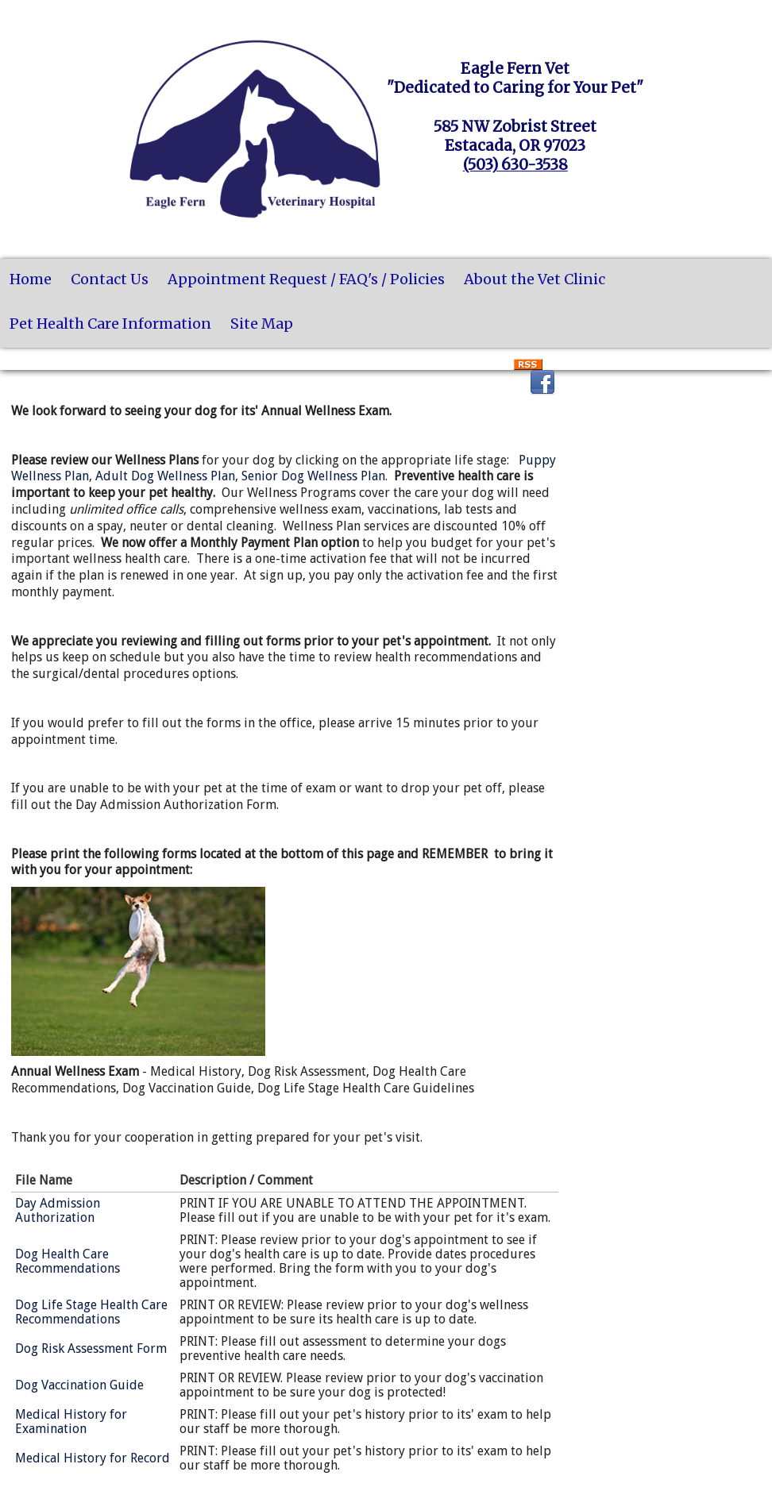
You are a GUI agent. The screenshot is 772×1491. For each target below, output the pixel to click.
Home (31, 279)
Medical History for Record (92, 1458)
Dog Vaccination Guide (79, 1385)
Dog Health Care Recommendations (67, 1261)
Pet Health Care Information (110, 323)
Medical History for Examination (71, 1421)
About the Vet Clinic (534, 279)
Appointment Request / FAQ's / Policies (306, 279)
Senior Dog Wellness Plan (313, 476)
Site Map (261, 323)
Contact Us (110, 279)
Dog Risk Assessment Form (91, 1348)
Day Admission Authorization (57, 1210)
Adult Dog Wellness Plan (165, 476)
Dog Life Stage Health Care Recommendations (91, 1312)
